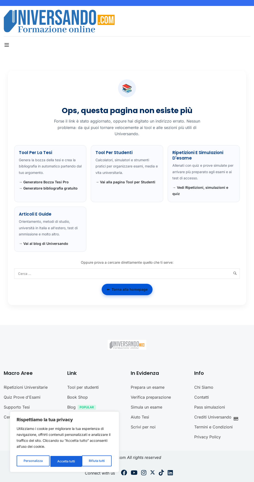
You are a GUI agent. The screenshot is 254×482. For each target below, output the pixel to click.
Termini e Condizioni (213, 426)
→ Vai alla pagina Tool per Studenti (125, 182)
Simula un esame (146, 407)
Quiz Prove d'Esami (22, 397)
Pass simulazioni (209, 407)
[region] (64, 443)
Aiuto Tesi (140, 417)
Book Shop (77, 397)
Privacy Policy (207, 436)
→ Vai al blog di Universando (43, 243)
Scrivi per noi (143, 426)
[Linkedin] (170, 473)
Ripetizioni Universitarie (26, 387)
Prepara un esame (147, 387)
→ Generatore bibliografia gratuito (48, 188)
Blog (82, 408)
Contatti (201, 397)
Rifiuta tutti (65, 461)
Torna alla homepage (127, 289)
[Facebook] (124, 473)
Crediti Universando (217, 418)
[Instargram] (143, 473)
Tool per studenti (83, 387)
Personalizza (32, 461)
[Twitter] (152, 473)
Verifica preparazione (151, 397)
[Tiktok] (161, 473)
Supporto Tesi (17, 407)
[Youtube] (134, 473)
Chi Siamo (203, 387)
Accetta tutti (97, 461)
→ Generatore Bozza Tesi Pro (44, 182)
